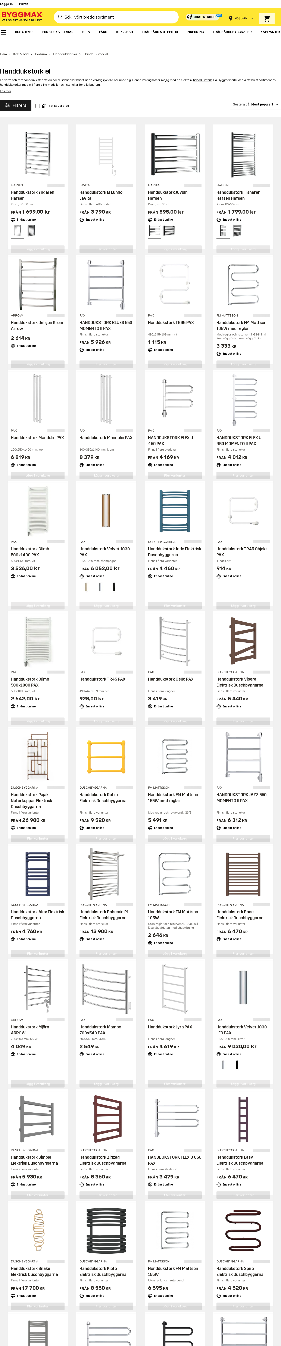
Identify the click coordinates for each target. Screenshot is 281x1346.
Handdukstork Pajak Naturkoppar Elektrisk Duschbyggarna (31, 790)
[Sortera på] (255, 94)
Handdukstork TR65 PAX (171, 312)
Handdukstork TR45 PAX (102, 668)
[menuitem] (3, 32)
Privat (23, 4)
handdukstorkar (10, 75)
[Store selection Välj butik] (241, 18)
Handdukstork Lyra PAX (170, 1016)
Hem (3, 44)
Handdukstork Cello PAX (171, 668)
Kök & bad (21, 44)
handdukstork (202, 70)
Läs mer (5, 81)
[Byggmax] (22, 17)
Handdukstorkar (65, 44)
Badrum (41, 44)
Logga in (6, 4)
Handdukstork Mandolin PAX (37, 427)
